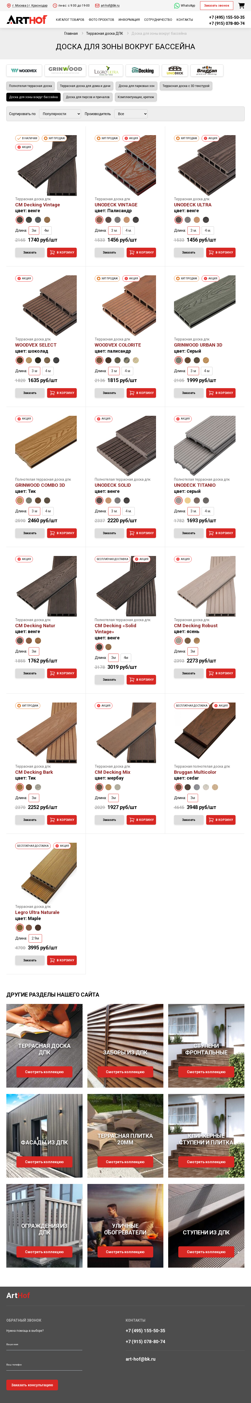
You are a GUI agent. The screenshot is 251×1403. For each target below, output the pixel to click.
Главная (71, 33)
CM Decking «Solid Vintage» (115, 629)
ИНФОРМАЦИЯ (129, 20)
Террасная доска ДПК (104, 33)
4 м (48, 371)
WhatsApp (184, 6)
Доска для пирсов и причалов (88, 97)
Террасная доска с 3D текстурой (186, 86)
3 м (34, 371)
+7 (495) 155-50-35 (227, 17)
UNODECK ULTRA (192, 205)
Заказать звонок (216, 5)
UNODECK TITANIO (195, 485)
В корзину (62, 252)
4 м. (128, 230)
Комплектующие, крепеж (136, 97)
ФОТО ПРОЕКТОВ (101, 20)
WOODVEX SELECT (36, 345)
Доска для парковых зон (137, 86)
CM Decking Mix (112, 772)
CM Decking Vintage (37, 205)
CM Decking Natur (35, 625)
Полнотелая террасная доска (30, 86)
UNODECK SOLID (113, 485)
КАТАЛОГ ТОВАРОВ (70, 20)
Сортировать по (22, 114)
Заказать (30, 253)
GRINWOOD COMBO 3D (40, 485)
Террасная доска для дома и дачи (85, 86)
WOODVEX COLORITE (118, 345)
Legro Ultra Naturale (37, 912)
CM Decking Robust (196, 625)
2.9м (35, 938)
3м (34, 230)
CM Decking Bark (34, 772)
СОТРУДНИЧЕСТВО (158, 20)
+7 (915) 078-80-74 (227, 23)
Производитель (98, 114)
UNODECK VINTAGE (116, 205)
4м (46, 230)
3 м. (114, 230)
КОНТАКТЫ (185, 20)
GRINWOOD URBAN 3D (198, 345)
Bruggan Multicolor (195, 772)
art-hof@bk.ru (141, 1359)
